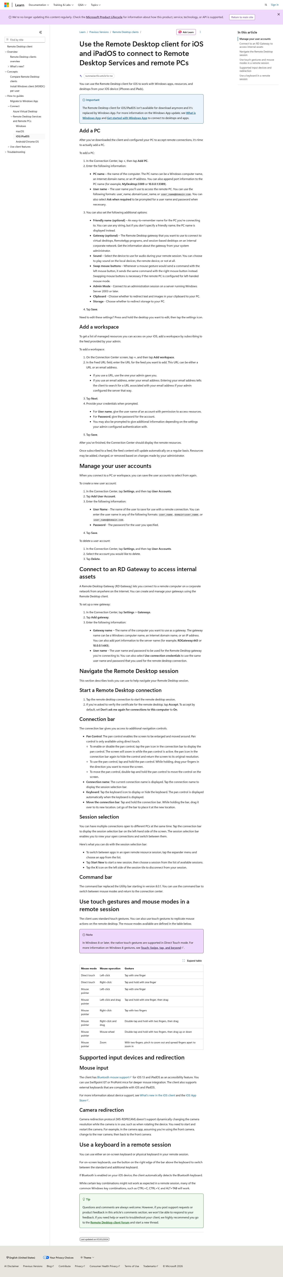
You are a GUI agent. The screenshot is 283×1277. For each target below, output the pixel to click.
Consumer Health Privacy (104, 1266)
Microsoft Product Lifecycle (104, 17)
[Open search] (266, 5)
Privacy (79, 1266)
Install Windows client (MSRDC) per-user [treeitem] (27, 88)
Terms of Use (132, 1266)
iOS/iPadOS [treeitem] (22, 136)
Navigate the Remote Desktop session (256, 53)
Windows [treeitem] (21, 126)
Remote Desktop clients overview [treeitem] (23, 59)
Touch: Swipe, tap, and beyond (161, 947)
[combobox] (24, 40)
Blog (49, 1266)
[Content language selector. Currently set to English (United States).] (20, 1257)
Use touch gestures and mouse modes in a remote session (257, 61)
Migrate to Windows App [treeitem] (24, 101)
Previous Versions (99, 32)
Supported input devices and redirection (255, 69)
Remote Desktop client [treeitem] (19, 46)
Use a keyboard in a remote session (255, 77)
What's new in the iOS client (157, 1095)
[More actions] (200, 32)
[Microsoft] (6, 5)
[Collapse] (40, 32)
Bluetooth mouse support (113, 1077)
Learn (82, 32)
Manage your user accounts (255, 39)
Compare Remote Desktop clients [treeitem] (24, 79)
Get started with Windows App (127, 118)
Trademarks (149, 1266)
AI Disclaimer (11, 1266)
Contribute (65, 1266)
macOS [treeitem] (20, 131)
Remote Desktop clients (125, 32)
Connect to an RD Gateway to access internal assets (256, 45)
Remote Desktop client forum (109, 1222)
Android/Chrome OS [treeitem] (27, 141)
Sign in (275, 4)
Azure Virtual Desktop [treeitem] (25, 111)
